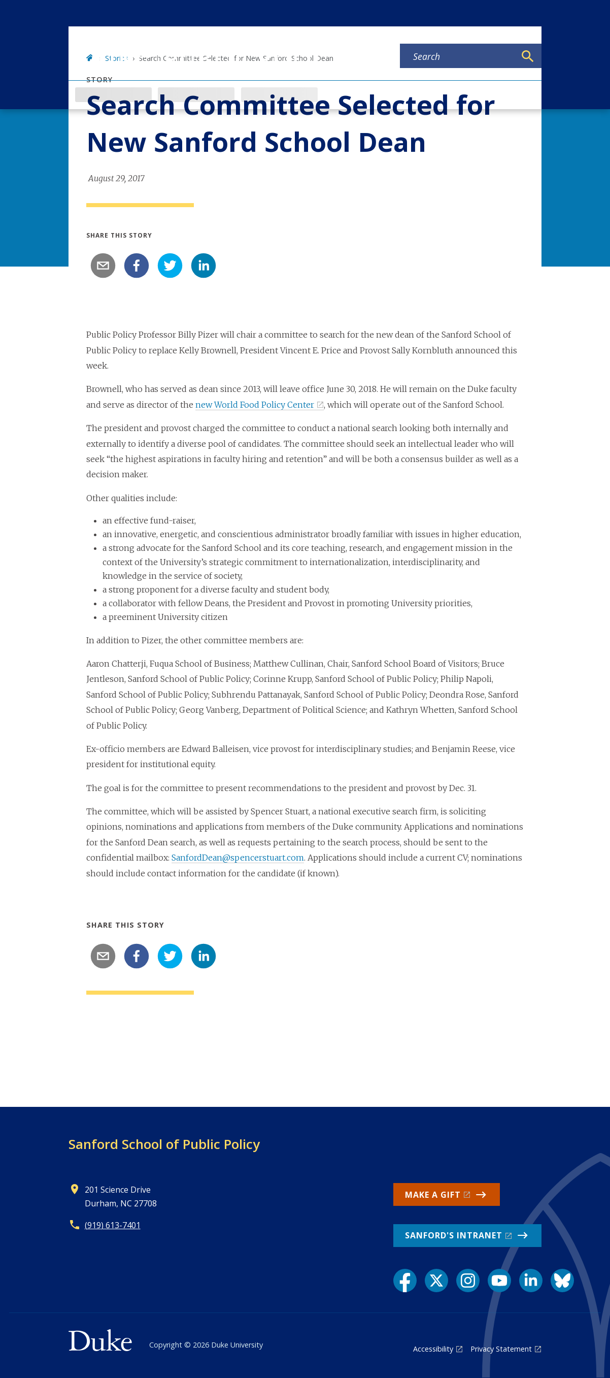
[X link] (436, 1280)
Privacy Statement (501, 1349)
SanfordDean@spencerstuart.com (238, 857)
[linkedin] (203, 265)
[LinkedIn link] (531, 1280)
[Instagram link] (468, 1280)
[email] (103, 265)
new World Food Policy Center (254, 405)
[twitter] (170, 265)
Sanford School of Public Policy (164, 1144)
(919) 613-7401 (113, 1225)
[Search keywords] (457, 56)
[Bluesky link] (562, 1280)
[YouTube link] (499, 1280)
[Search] (528, 56)
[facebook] (136, 265)
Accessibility (433, 1349)
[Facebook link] (405, 1280)
